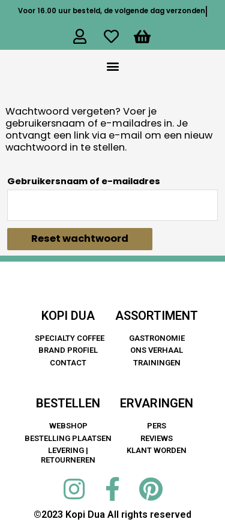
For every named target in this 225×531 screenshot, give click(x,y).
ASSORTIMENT (156, 315)
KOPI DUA (68, 315)
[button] (112, 66)
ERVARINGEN (156, 403)
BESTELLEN (68, 403)
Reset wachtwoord (79, 238)
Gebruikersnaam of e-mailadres (83, 181)
